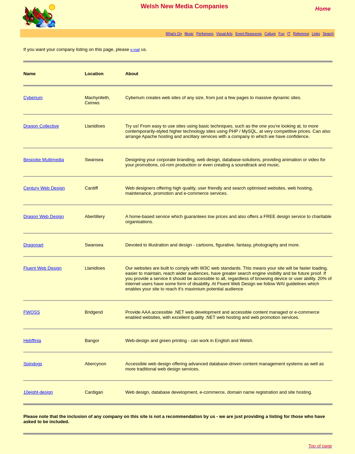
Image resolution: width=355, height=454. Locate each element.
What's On (174, 34)
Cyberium (33, 97)
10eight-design (38, 392)
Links (316, 34)
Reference (301, 34)
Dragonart (33, 244)
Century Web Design (44, 188)
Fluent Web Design (42, 268)
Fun (281, 34)
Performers (204, 34)
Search (328, 34)
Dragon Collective (41, 126)
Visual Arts (224, 34)
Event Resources (248, 34)
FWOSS (31, 312)
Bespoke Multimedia (43, 159)
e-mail (135, 50)
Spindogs (32, 363)
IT (289, 34)
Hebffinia (32, 340)
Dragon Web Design (43, 216)
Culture (270, 34)
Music (188, 34)
